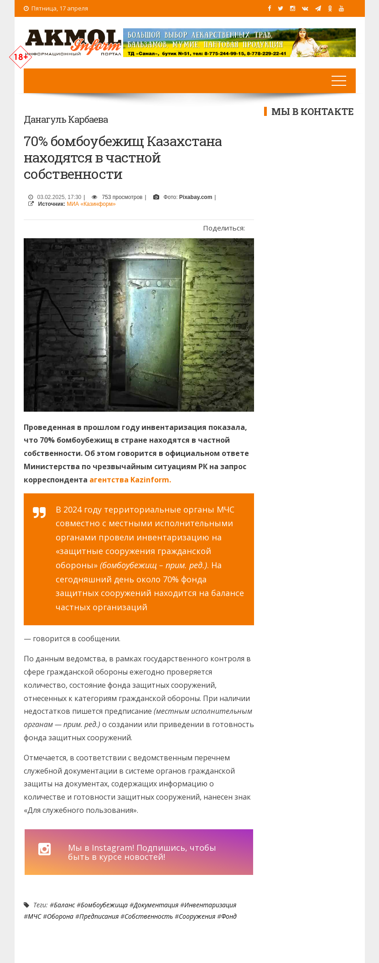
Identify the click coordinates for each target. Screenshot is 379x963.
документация (156, 904)
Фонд (229, 916)
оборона (60, 916)
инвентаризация (210, 904)
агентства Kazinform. (130, 480)
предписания (99, 916)
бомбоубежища (104, 904)
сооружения (197, 916)
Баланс (64, 904)
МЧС (34, 916)
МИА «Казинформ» (91, 204)
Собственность (149, 916)
